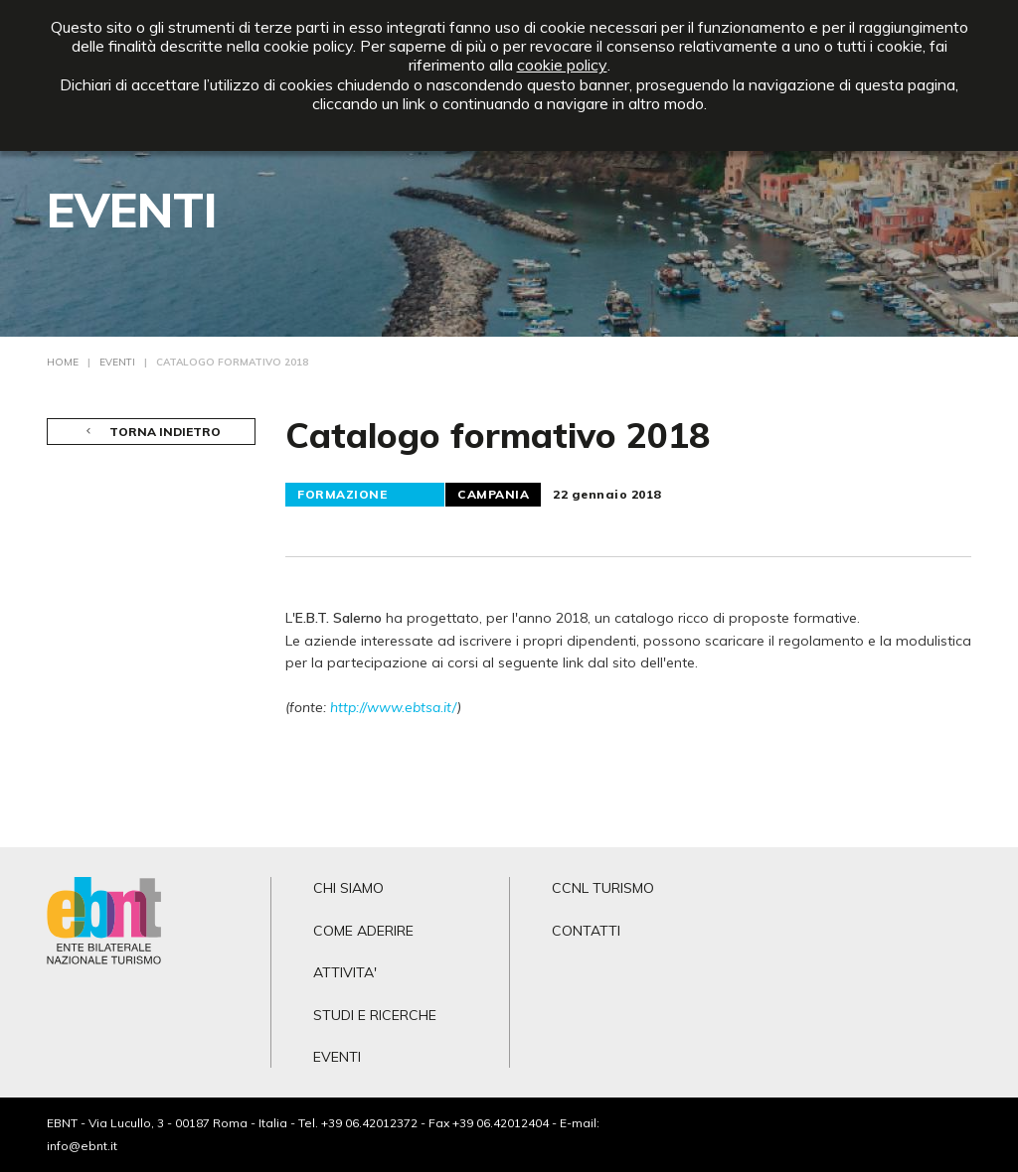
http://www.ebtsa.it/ (393, 707)
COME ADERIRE (363, 931)
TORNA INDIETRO (152, 431)
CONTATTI (586, 931)
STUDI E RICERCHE (374, 1015)
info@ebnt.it (82, 1145)
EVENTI (337, 1057)
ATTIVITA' (345, 972)
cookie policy (562, 65)
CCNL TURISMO (603, 888)
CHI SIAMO (348, 888)
